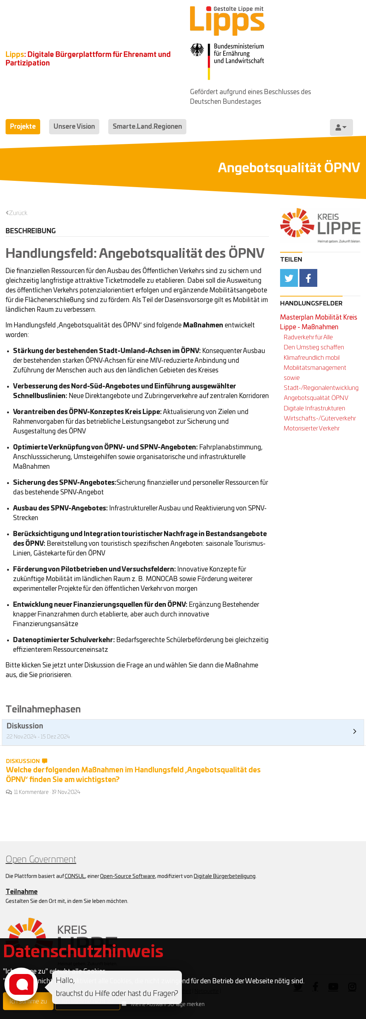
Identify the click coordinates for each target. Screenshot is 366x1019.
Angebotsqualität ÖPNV (316, 398)
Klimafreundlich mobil (312, 358)
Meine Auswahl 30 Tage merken (168, 1004)
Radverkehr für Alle (308, 337)
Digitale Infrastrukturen (314, 408)
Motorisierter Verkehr (312, 428)
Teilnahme (22, 892)
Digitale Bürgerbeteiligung (225, 876)
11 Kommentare (31, 792)
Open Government (41, 859)
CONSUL (75, 876)
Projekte (23, 127)
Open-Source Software (127, 876)
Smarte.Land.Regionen (147, 127)
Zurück (18, 213)
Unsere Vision (74, 127)
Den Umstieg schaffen (314, 347)
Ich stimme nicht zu (87, 1001)
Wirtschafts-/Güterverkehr (320, 418)
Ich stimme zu (28, 1001)
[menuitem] (341, 127)
